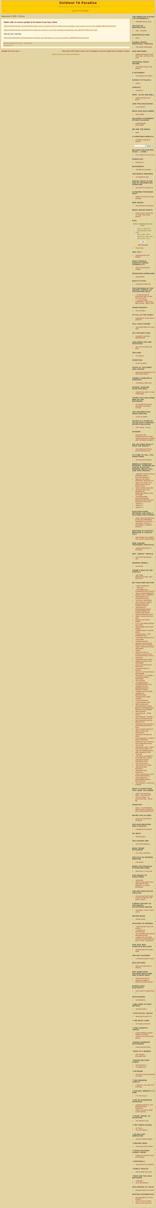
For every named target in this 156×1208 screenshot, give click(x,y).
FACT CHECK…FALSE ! (143, 427)
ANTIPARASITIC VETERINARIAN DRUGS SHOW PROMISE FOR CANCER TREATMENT (143, 610)
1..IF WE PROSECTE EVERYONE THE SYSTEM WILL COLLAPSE (143, 296)
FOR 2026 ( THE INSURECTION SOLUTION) (144, 435)
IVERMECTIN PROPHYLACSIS (140, 694)
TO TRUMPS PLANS (142, 177)
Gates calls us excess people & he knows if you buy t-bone (30, 22)
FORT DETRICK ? (141, 1065)
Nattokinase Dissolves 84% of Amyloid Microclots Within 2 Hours (144, 725)
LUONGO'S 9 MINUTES (143, 284)
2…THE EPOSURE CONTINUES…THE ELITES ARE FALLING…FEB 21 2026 (144, 301)
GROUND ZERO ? (141, 1009)
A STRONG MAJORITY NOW (145, 959)
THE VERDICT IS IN (142, 1121)
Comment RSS (8, 45)
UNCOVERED (140, 277)
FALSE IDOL (140, 862)
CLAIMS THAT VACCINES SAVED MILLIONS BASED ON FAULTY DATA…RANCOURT (144, 938)
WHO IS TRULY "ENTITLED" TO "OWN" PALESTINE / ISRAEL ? (144, 214)
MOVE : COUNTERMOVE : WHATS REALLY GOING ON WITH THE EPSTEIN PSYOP (144, 809)
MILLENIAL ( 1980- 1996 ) (145, 236)
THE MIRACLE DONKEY (143, 169)
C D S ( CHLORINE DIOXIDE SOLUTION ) (144, 624)
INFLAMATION (140, 681)
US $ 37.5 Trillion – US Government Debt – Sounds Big (144, 798)
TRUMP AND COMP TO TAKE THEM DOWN (144, 393)
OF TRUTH (139, 1128)
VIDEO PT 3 (139, 507)
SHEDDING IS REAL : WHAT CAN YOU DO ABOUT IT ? (144, 748)
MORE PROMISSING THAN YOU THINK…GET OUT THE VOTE (144, 56)
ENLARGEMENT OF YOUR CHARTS (144, 1198)
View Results (143, 245)
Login (74, 11)
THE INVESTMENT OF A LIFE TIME (144, 328)
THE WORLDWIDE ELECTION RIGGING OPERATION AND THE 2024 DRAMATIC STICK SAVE (144, 499)
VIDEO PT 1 (139, 503)
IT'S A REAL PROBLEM (143, 853)
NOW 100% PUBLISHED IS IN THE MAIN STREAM (145, 373)
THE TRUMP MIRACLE (143, 844)
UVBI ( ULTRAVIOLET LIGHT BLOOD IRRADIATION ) (144, 775)
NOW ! (138, 38)
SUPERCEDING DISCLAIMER (140, 124)
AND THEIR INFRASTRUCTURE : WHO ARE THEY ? (144, 576)
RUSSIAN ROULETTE (143, 978)
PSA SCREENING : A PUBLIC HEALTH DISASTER (144, 739)
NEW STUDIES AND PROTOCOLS (142, 731)
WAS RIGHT (139, 566)
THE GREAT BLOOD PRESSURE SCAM (142, 760)
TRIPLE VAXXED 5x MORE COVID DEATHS (144, 1111)
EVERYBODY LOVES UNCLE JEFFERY (144, 319)
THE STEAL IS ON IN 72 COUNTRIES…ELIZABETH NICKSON (143, 525)
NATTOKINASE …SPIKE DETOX (143, 714)
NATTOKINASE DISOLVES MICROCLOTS (144, 721)
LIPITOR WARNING (142, 700)
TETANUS (139, 754)
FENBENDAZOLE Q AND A (144, 659)
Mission (138, 83)
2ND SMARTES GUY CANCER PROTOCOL (142, 597)
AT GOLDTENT (140, 107)
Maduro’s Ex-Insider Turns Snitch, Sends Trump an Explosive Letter (143, 484)
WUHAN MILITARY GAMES (144, 1146)
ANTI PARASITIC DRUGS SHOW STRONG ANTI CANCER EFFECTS (143, 603)
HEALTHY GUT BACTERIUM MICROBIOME (144, 672)
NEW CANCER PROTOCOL (144, 729)
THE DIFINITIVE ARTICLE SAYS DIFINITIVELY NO (143, 450)
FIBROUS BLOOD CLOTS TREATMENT (143, 662)
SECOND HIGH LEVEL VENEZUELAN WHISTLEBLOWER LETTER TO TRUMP (144, 492)
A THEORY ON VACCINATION (140, 931)
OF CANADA (140, 356)
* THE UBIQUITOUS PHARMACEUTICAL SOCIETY (144, 590)
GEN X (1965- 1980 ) (143, 234)
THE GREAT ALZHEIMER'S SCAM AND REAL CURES (144, 757)
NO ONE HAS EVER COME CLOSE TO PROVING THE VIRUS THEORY (144, 897)
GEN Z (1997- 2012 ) (143, 238)
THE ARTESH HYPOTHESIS (145, 206)
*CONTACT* (139, 90)
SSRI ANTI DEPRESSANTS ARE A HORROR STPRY (144, 751)
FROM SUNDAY (141, 837)
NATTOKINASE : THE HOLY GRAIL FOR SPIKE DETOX (144, 717)
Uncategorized (28, 43)
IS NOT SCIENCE (141, 363)
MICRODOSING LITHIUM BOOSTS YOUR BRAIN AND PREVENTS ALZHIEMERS (144, 707)
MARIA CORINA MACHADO (144, 488)
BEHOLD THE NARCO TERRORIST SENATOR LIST (144, 480)
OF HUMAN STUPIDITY (143, 1024)
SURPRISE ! (140, 1181)
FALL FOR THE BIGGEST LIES (143, 558)
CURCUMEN (140, 639)
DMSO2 (138, 650)
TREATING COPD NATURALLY (141, 767)
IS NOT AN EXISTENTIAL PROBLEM (143, 819)
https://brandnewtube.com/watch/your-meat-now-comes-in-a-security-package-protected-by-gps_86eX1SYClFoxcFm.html (50, 30)
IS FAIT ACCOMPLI (142, 417)
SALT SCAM (139, 745)
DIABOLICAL (140, 162)
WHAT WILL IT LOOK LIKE (144, 871)
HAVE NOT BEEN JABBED (144, 1139)
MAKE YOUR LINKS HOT (144, 1203)
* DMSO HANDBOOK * (143, 586)
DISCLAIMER (140, 114)
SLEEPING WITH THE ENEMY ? (142, 256)
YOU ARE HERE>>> (142, 1130)
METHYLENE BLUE (142, 704)
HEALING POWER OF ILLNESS (142, 669)
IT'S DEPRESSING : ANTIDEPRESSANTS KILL (143, 683)
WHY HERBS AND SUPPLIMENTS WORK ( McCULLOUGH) (143, 779)
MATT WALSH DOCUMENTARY (140, 1055)
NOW (137, 132)
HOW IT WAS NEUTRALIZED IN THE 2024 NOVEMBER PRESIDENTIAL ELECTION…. (144, 519)
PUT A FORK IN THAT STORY (145, 155)
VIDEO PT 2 (139, 505)
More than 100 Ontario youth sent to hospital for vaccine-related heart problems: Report (96, 51)
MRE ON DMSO (141, 711)
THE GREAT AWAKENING (144, 47)
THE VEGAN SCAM (142, 763)
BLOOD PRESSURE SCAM (144, 614)
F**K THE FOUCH (141, 1096)
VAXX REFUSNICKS (142, 1183)
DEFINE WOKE (140, 919)
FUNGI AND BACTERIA (143, 1047)
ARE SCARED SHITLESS (144, 1172)
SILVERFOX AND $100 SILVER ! (142, 140)
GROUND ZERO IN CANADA (145, 1190)
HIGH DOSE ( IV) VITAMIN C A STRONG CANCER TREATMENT (144, 677)
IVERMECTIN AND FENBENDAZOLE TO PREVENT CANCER (142, 687)
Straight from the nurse (10, 51)
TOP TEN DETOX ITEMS (143, 765)
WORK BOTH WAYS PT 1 (144, 1016)
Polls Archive (140, 248)
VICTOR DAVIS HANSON (144, 460)
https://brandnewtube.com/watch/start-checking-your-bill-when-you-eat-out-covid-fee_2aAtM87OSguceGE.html (46, 38)
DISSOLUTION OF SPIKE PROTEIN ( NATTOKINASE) (144, 644)
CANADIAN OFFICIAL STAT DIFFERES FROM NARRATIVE (144, 1106)
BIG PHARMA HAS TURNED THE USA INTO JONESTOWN (144, 538)
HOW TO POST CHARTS (143, 1201)
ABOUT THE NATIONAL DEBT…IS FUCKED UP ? (143, 794)
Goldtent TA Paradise (78, 3)
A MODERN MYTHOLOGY (144, 829)
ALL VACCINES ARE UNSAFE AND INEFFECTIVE (145, 934)
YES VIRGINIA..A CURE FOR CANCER (144, 783)
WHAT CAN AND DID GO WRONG (143, 967)
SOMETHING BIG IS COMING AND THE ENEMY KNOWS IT (145, 439)
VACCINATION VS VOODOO (145, 1164)
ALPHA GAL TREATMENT (144, 600)
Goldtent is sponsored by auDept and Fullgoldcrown (66, 54)
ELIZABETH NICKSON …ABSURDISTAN (143, 337)
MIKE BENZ (139, 880)
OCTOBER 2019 (141, 1067)
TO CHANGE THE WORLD (144, 76)
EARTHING (139, 657)
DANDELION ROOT (142, 641)
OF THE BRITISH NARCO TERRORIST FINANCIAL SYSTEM (143, 406)
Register (85, 11)
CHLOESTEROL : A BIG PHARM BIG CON (143, 635)
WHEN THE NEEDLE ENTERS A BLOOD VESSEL (144, 981)
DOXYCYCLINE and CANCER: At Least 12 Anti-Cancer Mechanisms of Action (144, 653)
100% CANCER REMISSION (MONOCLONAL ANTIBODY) (144, 594)
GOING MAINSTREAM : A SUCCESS (143, 549)
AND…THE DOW (141, 31)
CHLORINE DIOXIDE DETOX (145, 637)
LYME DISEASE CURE (143, 702)
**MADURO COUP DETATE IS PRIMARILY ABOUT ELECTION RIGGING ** (145, 475)
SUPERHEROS (140, 1000)
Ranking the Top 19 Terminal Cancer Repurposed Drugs (144, 742)
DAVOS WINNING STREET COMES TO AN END (144, 1033)
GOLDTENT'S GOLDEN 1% (144, 188)
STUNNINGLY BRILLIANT (144, 383)
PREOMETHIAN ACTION (143, 22)
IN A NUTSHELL (141, 311)
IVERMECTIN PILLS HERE (144, 691)
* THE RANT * (140, 588)
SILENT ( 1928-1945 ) (144, 229)
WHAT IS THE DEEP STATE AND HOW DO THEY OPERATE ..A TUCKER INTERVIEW (144, 884)
